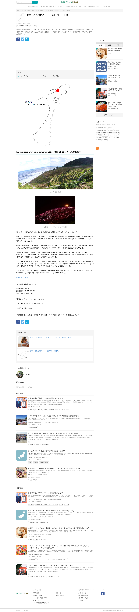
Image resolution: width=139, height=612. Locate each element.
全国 (45, 404)
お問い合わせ (82, 593)
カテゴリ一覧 (37, 605)
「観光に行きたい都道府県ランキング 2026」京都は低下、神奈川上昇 (53, 565)
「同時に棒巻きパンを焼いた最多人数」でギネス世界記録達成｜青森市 (53, 416)
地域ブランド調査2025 (53, 571)
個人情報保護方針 (83, 595)
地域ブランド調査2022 (113, 81)
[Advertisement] (55, 55)
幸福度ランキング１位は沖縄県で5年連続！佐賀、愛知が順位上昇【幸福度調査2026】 (59, 528)
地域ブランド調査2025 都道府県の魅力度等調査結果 (114, 63)
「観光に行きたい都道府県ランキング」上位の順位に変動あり (115, 76)
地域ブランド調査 (112, 66)
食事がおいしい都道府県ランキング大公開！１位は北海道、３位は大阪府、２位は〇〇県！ (115, 103)
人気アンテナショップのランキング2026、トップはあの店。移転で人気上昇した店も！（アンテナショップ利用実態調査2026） (59, 547)
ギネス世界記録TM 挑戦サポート (55, 404)
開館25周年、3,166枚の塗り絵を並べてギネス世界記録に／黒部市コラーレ (55, 468)
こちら (34, 308)
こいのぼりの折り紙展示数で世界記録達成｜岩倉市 (46, 451)
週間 (109, 45)
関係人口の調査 (37, 595)
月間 (118, 45)
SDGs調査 (48, 534)
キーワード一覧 (60, 595)
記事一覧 (58, 593)
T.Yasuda (30, 457)
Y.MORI (27, 374)
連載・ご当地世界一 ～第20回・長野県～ (45, 351)
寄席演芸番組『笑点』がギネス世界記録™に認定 (45, 398)
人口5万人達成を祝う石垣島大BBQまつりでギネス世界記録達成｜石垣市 (54, 433)
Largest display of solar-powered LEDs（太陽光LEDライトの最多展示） (39, 76)
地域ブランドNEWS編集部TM (35, 404)
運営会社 (80, 600)
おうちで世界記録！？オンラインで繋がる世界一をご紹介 (50, 337)
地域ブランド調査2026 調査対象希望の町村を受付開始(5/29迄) (51, 511)
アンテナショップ (48, 554)
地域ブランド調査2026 (47, 517)
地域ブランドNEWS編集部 (34, 422)
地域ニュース (37, 600)
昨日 (100, 45)
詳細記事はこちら (22, 277)
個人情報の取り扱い (84, 598)
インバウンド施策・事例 (40, 598)
